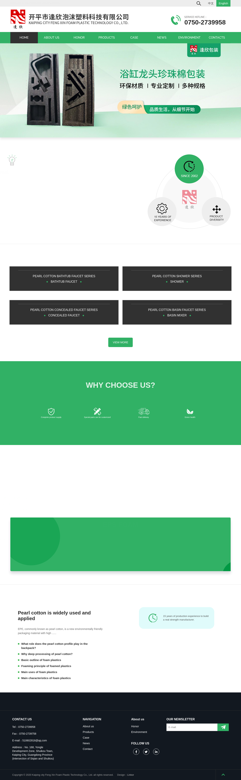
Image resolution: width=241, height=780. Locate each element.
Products (88, 731)
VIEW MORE (120, 342)
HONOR (79, 37)
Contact (87, 748)
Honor (135, 726)
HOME (24, 37)
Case (86, 737)
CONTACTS (217, 37)
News (86, 743)
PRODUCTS (106, 37)
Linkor (130, 774)
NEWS (161, 37)
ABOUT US (51, 37)
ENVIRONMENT (189, 37)
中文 (211, 3)
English (223, 3)
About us (88, 726)
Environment (139, 731)
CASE (134, 37)
